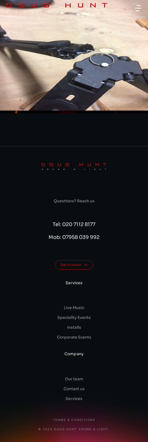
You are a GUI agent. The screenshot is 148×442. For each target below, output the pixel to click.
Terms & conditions (74, 420)
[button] (138, 8)
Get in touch (74, 265)
